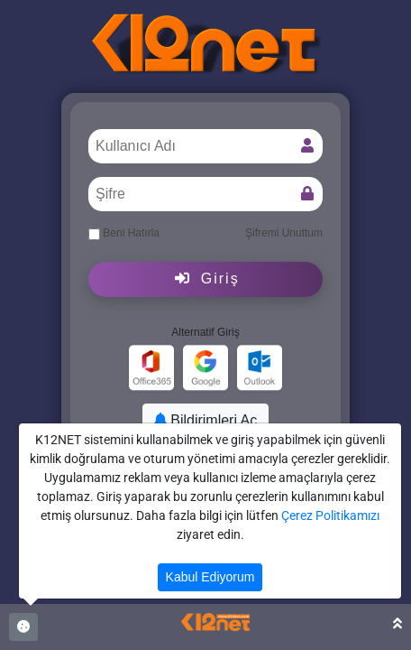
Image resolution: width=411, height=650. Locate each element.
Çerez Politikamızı (330, 515)
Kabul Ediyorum (210, 577)
